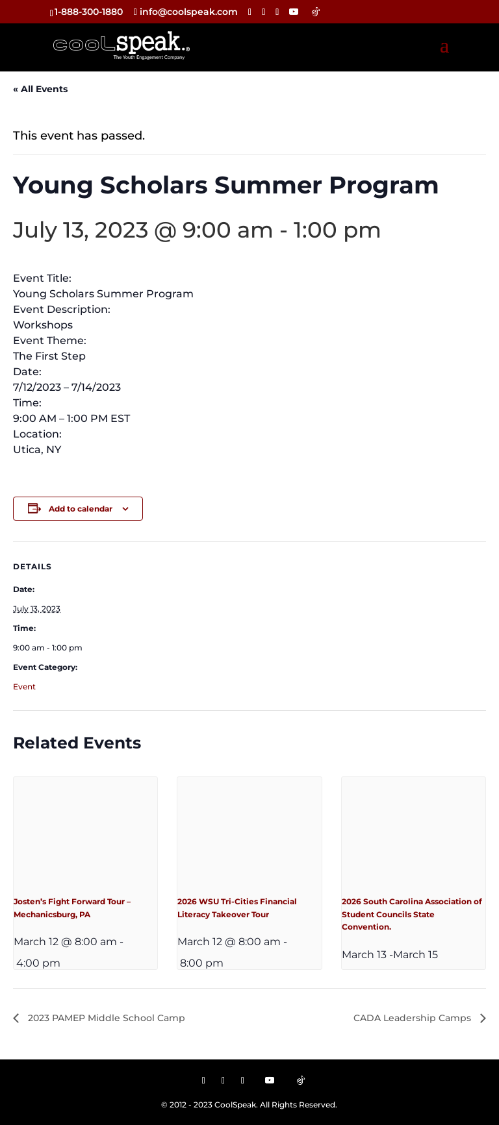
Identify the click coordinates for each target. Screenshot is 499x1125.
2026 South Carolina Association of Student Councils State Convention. (412, 914)
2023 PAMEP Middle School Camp (105, 1018)
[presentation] (85, 831)
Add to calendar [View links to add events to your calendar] (80, 508)
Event (24, 686)
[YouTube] (293, 11)
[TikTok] (315, 11)
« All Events (40, 89)
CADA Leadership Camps (413, 1018)
